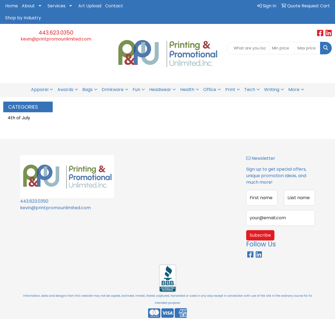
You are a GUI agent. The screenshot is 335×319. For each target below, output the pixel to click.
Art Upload (89, 6)
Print (230, 89)
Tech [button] (249, 89)
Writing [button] (271, 89)
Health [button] (187, 89)
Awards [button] (65, 89)
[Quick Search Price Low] (282, 48)
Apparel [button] (39, 89)
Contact (114, 6)
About (28, 6)
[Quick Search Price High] (307, 48)
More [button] (293, 89)
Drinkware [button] (113, 89)
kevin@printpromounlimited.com (56, 39)
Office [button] (209, 89)
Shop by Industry (23, 18)
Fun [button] (136, 89)
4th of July (19, 118)
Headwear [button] (160, 89)
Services (56, 6)
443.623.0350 (56, 32)
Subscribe (260, 235)
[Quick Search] (248, 48)
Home (11, 6)
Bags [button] (87, 89)
